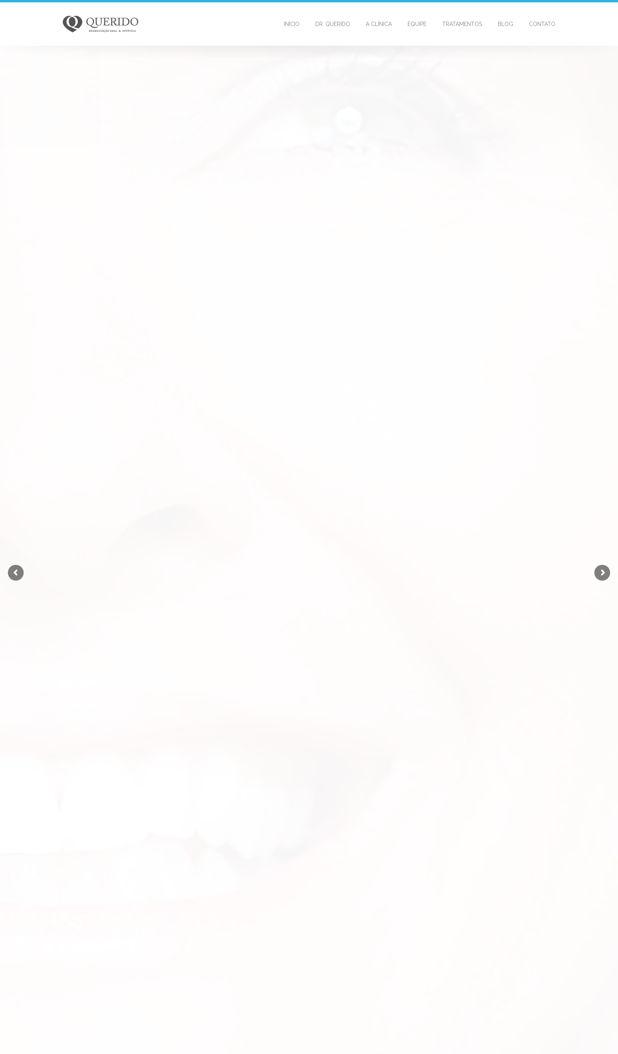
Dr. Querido (332, 24)
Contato (542, 24)
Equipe (417, 24)
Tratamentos (462, 24)
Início (292, 24)
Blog (505, 24)
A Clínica (379, 24)
